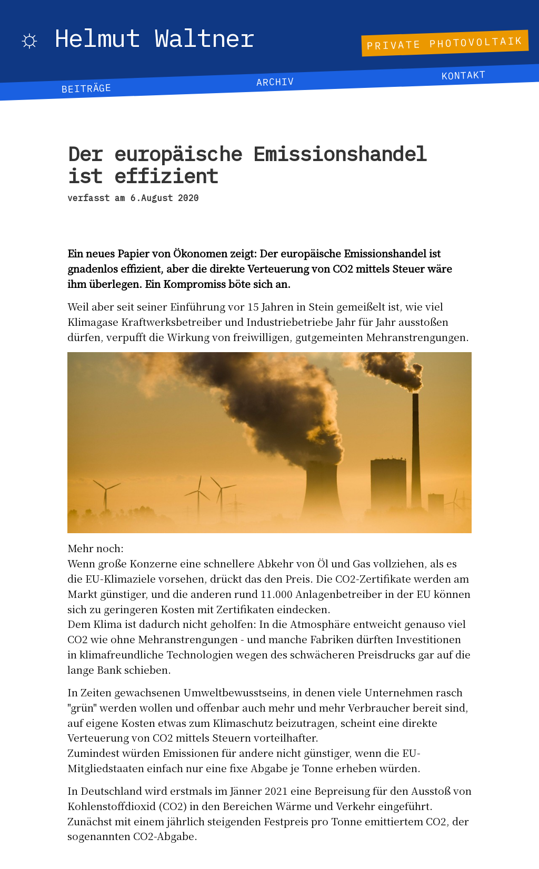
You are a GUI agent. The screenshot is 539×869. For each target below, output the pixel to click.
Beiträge (86, 88)
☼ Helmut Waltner (136, 39)
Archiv (275, 81)
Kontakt (463, 75)
